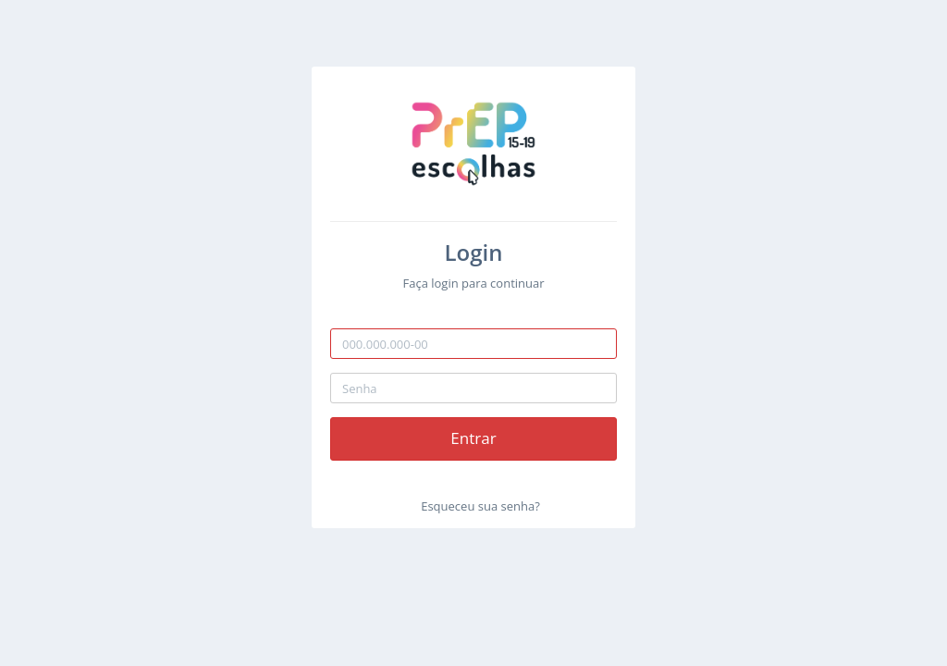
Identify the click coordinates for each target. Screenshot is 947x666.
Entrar (473, 438)
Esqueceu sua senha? (480, 506)
